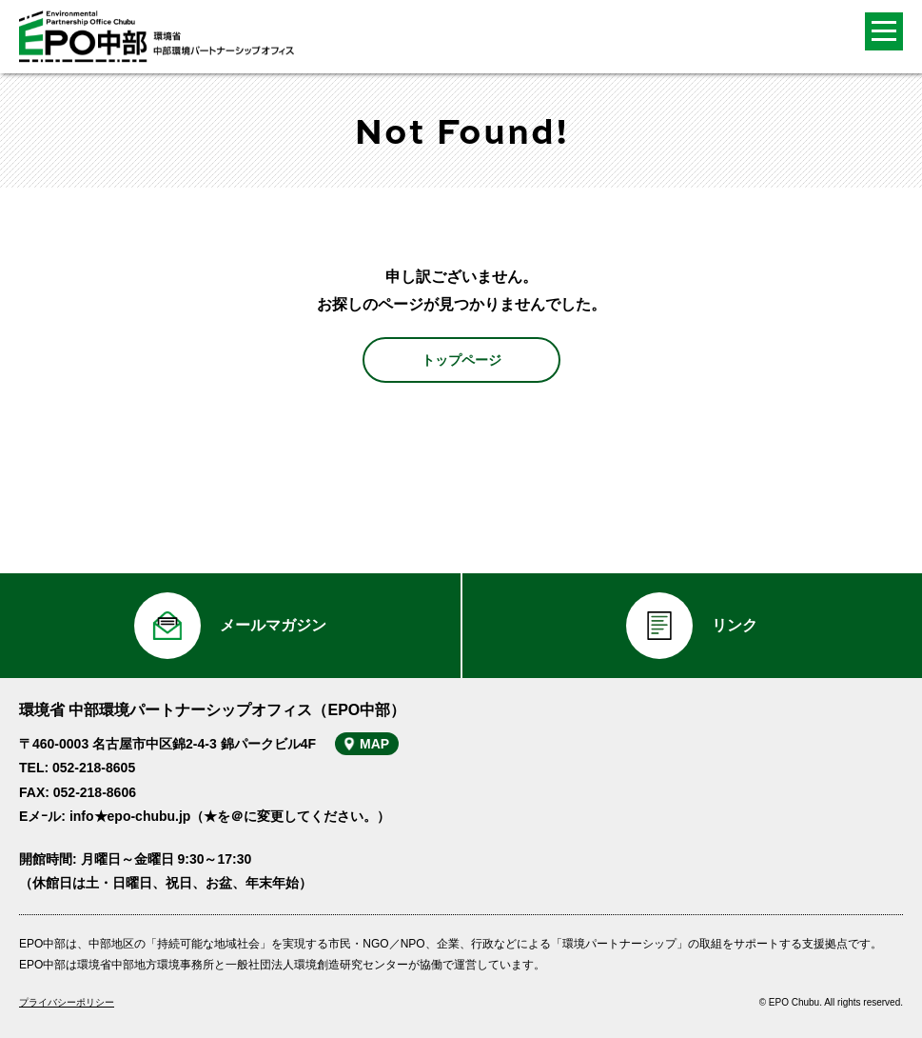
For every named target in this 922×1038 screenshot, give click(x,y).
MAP (374, 743)
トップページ (461, 360)
